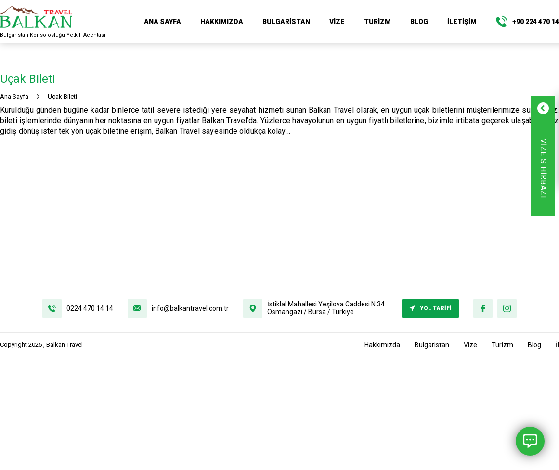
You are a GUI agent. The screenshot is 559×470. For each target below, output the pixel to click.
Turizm (377, 21)
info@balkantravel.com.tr (190, 308)
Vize (337, 21)
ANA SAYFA (162, 21)
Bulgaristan (286, 21)
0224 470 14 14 (89, 308)
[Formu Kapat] (524, 108)
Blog (419, 21)
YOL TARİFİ (430, 308)
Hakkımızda (221, 21)
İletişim (462, 21)
